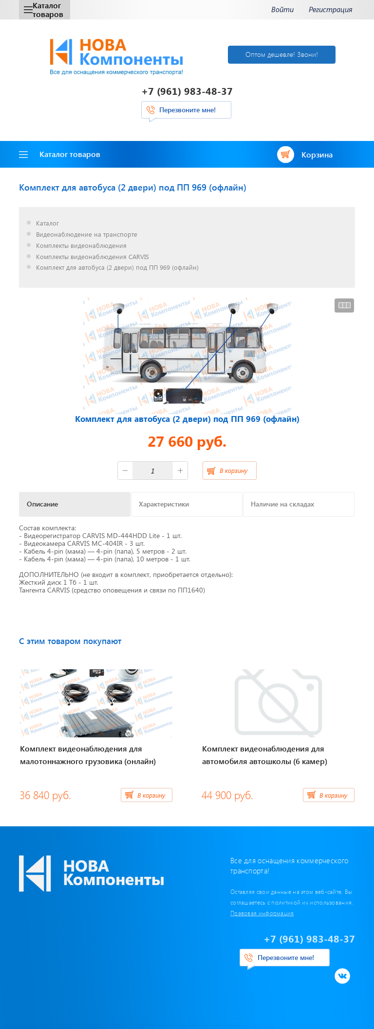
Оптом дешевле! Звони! (281, 54)
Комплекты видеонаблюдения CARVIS (92, 257)
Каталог (47, 223)
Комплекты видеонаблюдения (81, 245)
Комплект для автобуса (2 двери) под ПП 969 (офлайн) (117, 267)
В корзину (233, 470)
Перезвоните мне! (187, 109)
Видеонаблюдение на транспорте (86, 234)
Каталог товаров (43, 9)
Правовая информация (262, 913)
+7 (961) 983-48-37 (187, 90)
